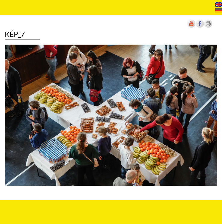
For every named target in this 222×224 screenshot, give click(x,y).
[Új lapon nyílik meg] (200, 26)
